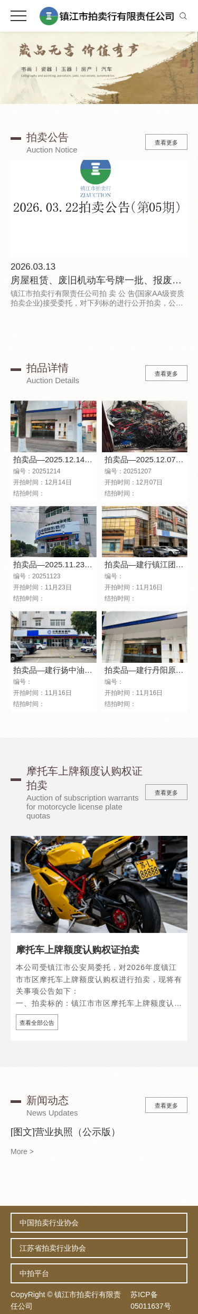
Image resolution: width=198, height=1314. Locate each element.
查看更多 (166, 142)
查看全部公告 (37, 1023)
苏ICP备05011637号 (150, 1300)
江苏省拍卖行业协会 (53, 1248)
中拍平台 (34, 1273)
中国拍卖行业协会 (49, 1222)
